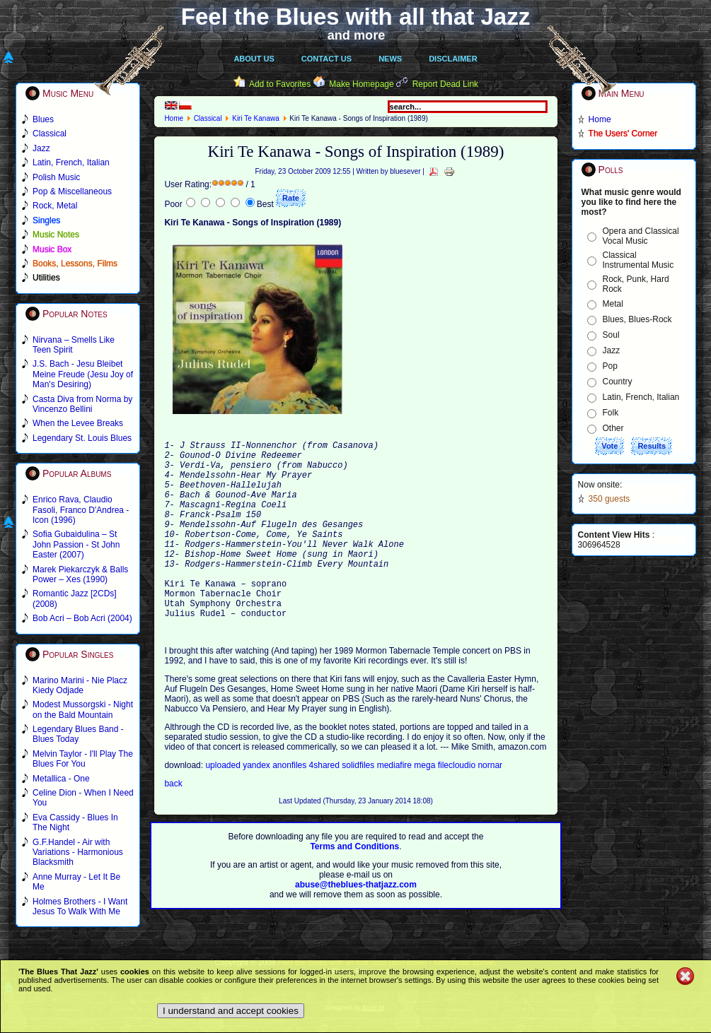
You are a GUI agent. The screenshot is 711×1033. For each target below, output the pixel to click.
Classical (208, 118)
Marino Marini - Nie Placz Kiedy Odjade (80, 685)
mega (425, 805)
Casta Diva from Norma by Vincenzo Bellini (82, 404)
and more (357, 35)
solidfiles (358, 805)
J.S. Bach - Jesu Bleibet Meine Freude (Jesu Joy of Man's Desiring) (83, 374)
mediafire (396, 805)
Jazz (611, 350)
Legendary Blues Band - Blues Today (78, 734)
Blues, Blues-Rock (637, 319)
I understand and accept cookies (231, 1010)
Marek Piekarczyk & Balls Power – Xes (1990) (80, 574)
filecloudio (456, 805)
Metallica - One (61, 779)
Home (173, 118)
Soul (611, 335)
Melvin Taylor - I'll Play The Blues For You (83, 759)
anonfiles (290, 805)
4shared (325, 805)
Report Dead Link (445, 84)
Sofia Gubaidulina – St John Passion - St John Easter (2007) (76, 544)
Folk (611, 413)
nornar (490, 805)
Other (613, 428)
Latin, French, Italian (641, 397)
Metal (613, 304)
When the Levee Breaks (78, 423)
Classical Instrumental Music (638, 260)
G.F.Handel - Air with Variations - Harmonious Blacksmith (78, 852)
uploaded (224, 805)
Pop (610, 366)
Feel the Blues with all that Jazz (355, 17)
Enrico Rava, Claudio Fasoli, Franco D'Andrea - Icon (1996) (81, 510)
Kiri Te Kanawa (255, 118)
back (173, 824)
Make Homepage (361, 84)
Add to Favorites (280, 84)
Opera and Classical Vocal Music (641, 236)
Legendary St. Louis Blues (82, 438)
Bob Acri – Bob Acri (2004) (82, 618)
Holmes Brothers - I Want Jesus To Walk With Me (80, 906)
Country (617, 381)
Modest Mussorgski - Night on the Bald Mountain (83, 709)
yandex (257, 805)
